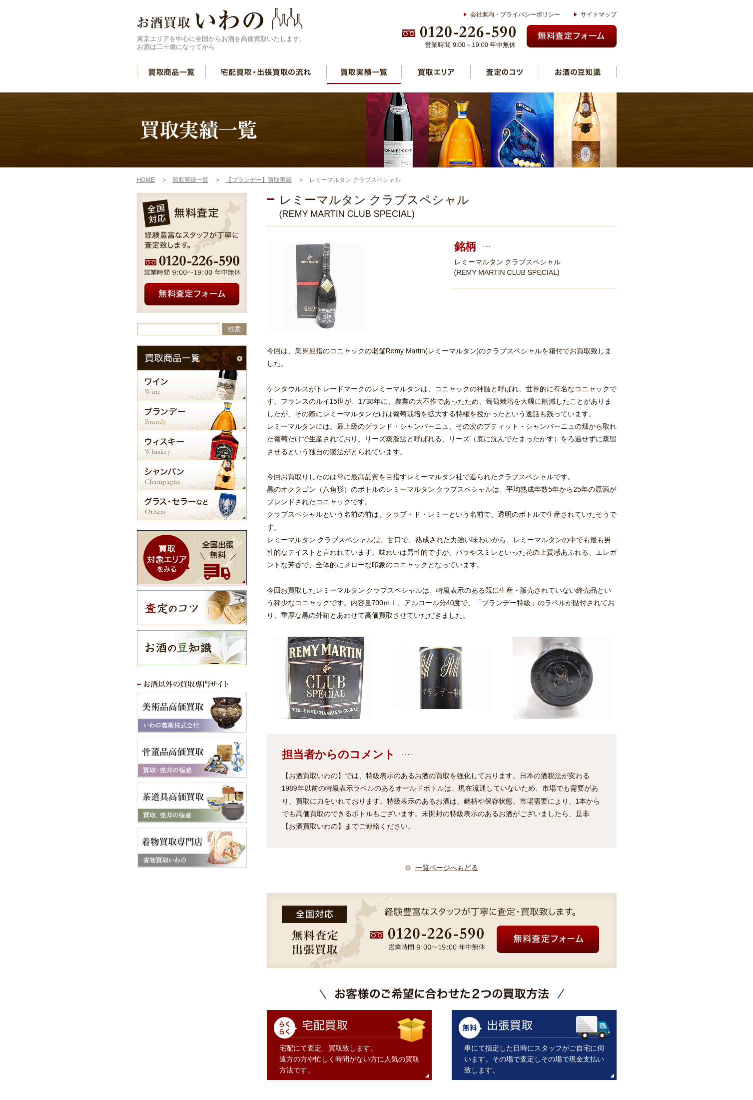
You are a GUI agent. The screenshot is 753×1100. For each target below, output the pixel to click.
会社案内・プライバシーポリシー (515, 14)
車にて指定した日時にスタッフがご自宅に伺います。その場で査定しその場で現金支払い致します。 (534, 1059)
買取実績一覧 (364, 71)
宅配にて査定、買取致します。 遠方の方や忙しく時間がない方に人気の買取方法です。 (349, 1059)
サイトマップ (599, 14)
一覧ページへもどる (446, 868)
